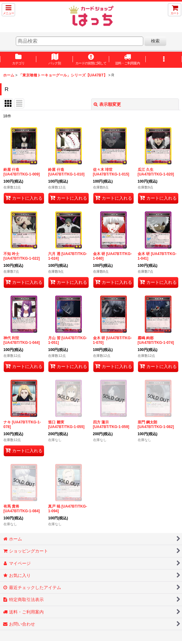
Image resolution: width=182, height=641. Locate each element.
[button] (8, 9)
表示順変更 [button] (107, 104)
